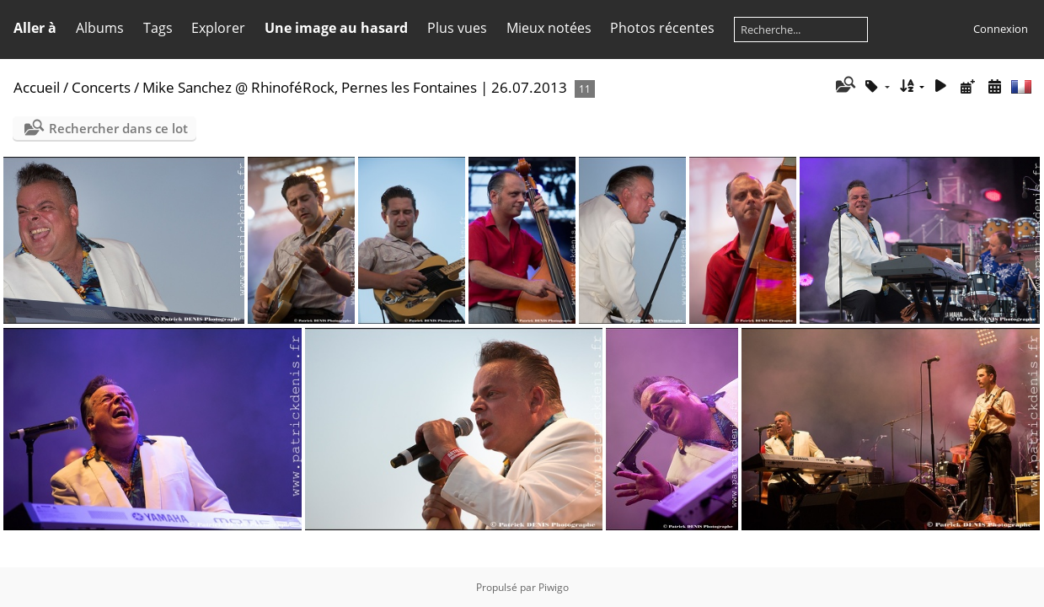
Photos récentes (662, 28)
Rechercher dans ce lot (118, 128)
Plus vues (457, 28)
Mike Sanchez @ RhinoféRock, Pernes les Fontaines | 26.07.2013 (354, 87)
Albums (100, 28)
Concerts (101, 87)
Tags (158, 28)
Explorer (218, 28)
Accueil (36, 87)
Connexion (1000, 28)
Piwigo (553, 587)
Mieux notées (549, 28)
